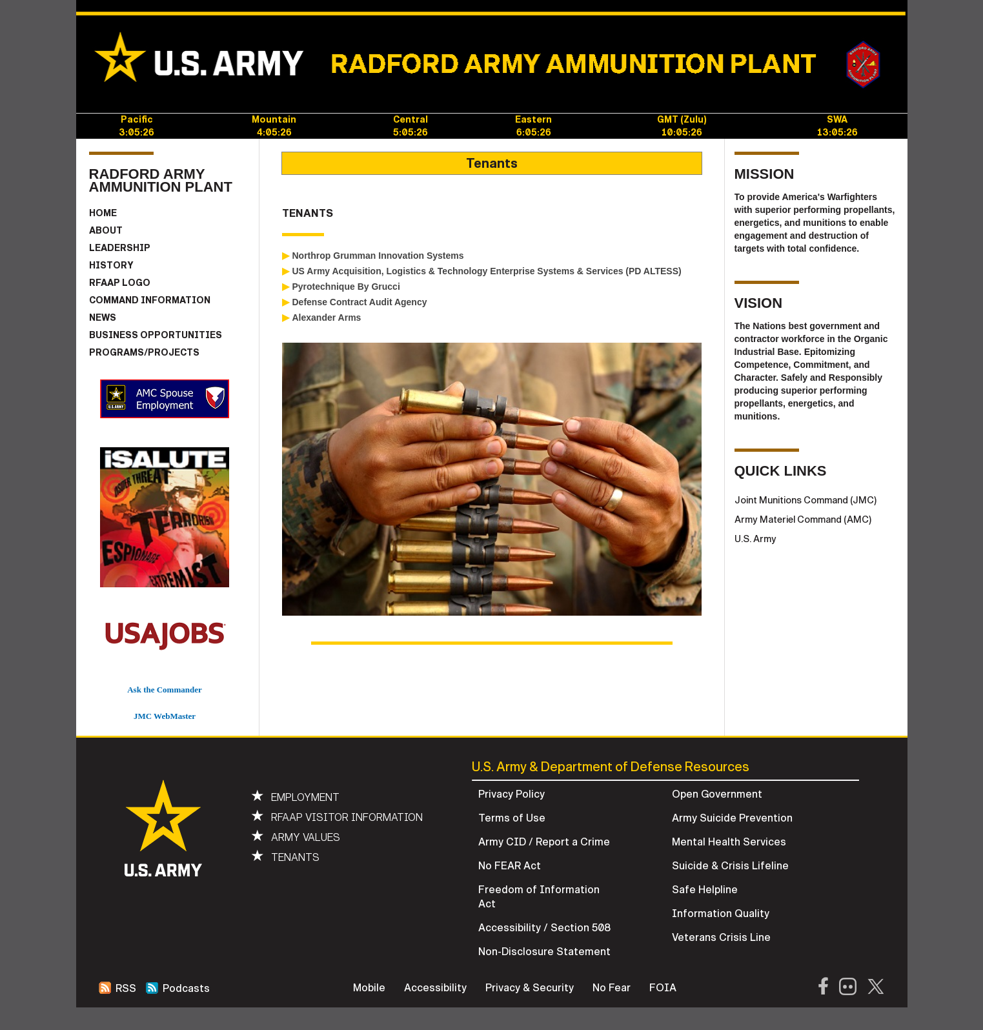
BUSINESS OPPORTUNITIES (155, 335)
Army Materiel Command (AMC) (803, 519)
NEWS (102, 317)
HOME (103, 213)
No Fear (612, 988)
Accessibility (435, 988)
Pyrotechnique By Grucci (346, 286)
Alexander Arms (326, 317)
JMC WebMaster (165, 716)
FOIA (662, 988)
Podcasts (178, 988)
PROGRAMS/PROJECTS (144, 352)
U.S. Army (755, 539)
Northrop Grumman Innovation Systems (378, 255)
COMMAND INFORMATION (149, 300)
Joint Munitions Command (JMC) (806, 500)
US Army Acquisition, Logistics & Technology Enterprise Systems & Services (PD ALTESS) (487, 271)
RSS (117, 988)
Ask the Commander (164, 689)
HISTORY (111, 265)
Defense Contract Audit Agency (359, 302)
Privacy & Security (529, 988)
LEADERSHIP (119, 248)
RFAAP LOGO (119, 283)
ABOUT (106, 230)
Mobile (369, 988)
